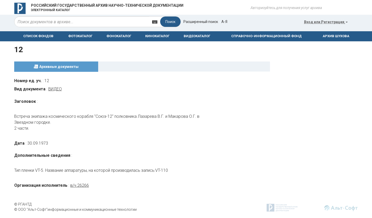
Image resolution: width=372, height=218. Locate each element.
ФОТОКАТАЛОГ (80, 36)
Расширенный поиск (200, 22)
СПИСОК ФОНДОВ (38, 36)
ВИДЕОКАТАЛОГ (197, 36)
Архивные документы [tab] (59, 67)
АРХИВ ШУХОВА (336, 36)
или (326, 22)
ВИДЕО (55, 89)
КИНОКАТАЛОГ (157, 36)
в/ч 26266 (79, 185)
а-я (224, 22)
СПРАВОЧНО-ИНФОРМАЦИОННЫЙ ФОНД (266, 36)
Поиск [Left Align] (170, 22)
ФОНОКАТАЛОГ (118, 36)
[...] (81, 22)
